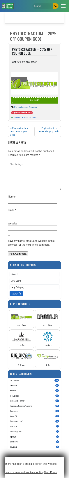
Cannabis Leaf (34, 421)
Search (16, 293)
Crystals (34, 447)
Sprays (34, 436)
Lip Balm (34, 441)
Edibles (34, 390)
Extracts (34, 426)
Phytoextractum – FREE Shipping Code (49, 130)
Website (12, 223)
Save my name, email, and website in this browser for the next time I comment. (31, 242)
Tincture (34, 385)
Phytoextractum (21, 107)
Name (12, 196)
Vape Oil (34, 416)
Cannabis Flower (34, 401)
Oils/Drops (34, 396)
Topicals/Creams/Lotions (34, 406)
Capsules (34, 411)
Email (12, 210)
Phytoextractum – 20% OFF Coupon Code (20, 131)
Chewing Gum (34, 431)
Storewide (33, 107)
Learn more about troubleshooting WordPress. (31, 472)
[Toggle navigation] (63, 6)
